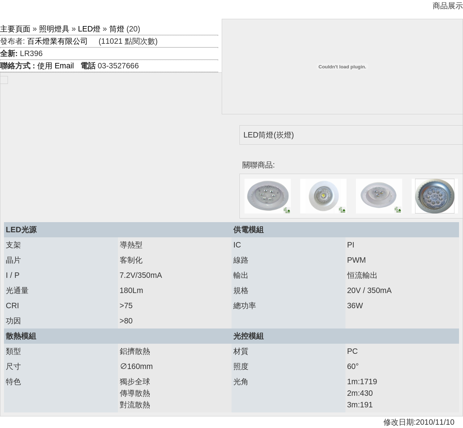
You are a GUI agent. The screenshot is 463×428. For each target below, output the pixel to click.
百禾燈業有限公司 (57, 41)
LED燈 (89, 29)
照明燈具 (54, 29)
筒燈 (116, 29)
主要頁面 (15, 29)
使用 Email (55, 66)
